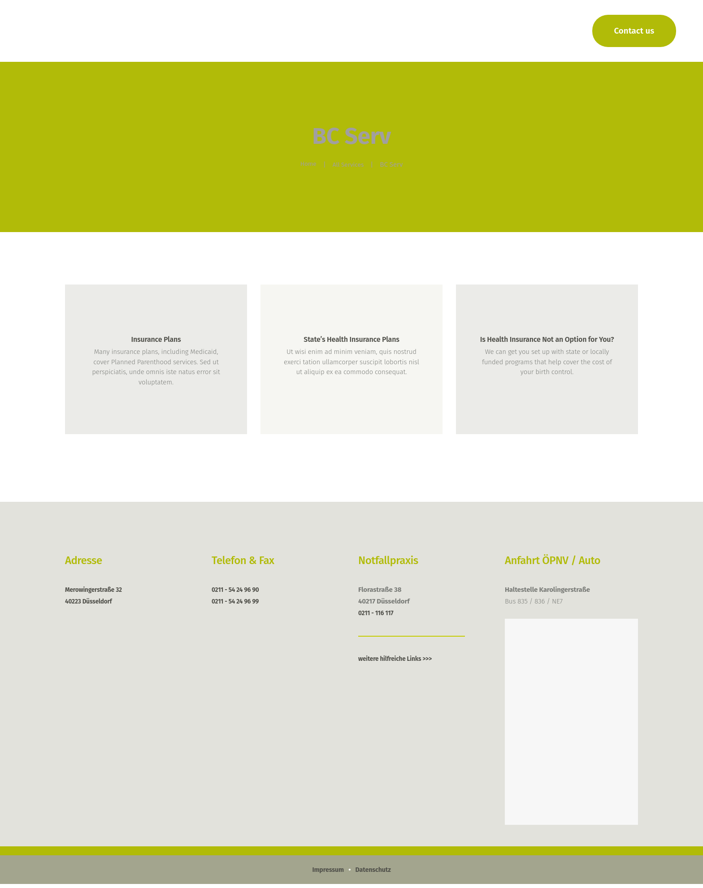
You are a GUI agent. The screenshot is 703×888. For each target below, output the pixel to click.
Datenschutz (373, 874)
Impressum (326, 874)
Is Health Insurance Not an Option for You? (547, 346)
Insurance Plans (155, 340)
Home (307, 164)
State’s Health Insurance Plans (351, 340)
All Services (349, 164)
